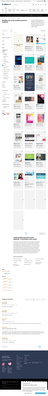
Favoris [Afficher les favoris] (43, 31)
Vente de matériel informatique (39, 264)
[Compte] (43, 4)
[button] (23, 234)
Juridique (15, 263)
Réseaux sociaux (27, 265)
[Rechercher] (33, 5)
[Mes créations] (38, 4)
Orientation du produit (6, 38)
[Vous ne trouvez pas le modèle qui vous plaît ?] (30, 83)
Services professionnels (12, 18)
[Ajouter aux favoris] (33, 36)
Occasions (4, 83)
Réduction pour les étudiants (19, 368)
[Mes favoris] (40, 4)
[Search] (33, 300)
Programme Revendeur (18, 364)
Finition (3, 45)
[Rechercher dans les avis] (29, 300)
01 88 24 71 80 (4, 382)
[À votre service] (36, 4)
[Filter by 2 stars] (2, 288)
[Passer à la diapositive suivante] (47, 15)
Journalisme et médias (17, 261)
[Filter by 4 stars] (2, 283)
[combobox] (23, 4)
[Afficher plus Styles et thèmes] (4, 102)
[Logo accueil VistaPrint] (6, 5)
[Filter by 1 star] (2, 291)
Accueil (3, 18)
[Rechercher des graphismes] (11, 32)
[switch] (42, 1)
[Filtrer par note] (38, 300)
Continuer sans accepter (26, 383)
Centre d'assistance (19, 359)
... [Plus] (6, 18)
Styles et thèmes (5, 91)
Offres (46, 10)
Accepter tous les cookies (40, 393)
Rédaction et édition (28, 263)
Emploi (25, 359)
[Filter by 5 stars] (2, 280)
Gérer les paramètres (28, 393)
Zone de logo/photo (5, 105)
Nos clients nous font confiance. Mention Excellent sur (37, 363)
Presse (25, 362)
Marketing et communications (16, 266)
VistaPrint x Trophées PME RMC (27, 364)
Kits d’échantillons (19, 366)
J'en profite (40, 15)
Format (3, 35)
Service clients (38, 261)
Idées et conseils (19, 362)
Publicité (18, 18)
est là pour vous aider (8, 360)
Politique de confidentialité (12, 382)
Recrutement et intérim (28, 261)
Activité (3, 48)
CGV (17, 382)
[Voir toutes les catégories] (6, 51)
